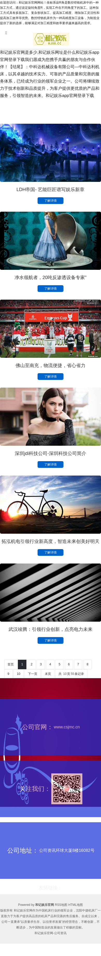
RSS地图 (61, 905)
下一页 (32, 674)
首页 (11, 664)
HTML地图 (75, 905)
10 (18, 674)
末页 (48, 674)
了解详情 (50, 200)
